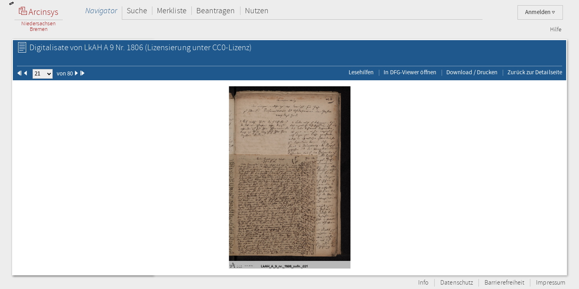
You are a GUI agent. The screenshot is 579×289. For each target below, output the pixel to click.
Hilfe (555, 29)
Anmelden (540, 12)
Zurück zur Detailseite (534, 72)
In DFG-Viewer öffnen (410, 72)
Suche (137, 11)
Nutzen (257, 11)
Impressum (550, 283)
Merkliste (172, 11)
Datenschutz (456, 283)
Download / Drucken (471, 72)
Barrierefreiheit (504, 283)
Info (423, 283)
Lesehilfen (361, 72)
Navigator (101, 11)
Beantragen (215, 11)
